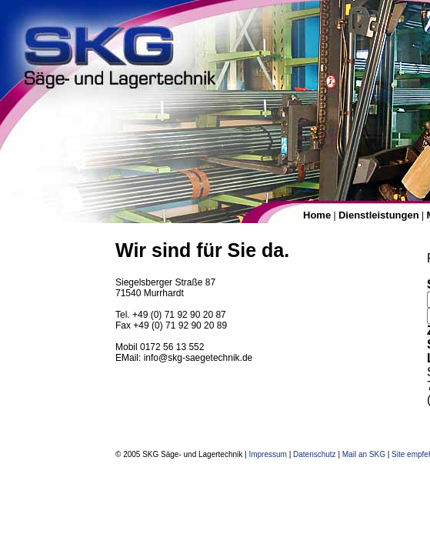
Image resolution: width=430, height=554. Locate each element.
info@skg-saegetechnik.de (198, 357)
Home (317, 215)
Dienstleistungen (378, 215)
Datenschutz (314, 454)
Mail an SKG (363, 454)
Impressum (267, 454)
